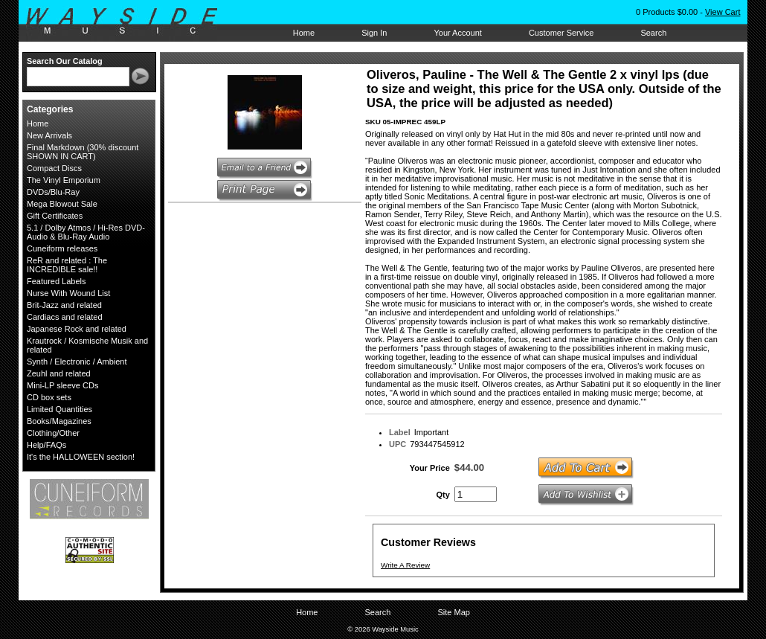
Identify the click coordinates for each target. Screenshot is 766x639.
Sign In (374, 32)
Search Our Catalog (65, 61)
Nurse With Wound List (68, 293)
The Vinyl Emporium (63, 180)
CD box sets (49, 397)
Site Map (453, 612)
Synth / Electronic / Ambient (77, 361)
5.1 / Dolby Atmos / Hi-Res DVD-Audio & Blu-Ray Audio (86, 232)
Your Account (457, 32)
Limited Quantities (59, 409)
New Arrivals (49, 135)
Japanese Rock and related (76, 328)
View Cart (722, 11)
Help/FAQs (46, 444)
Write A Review (405, 565)
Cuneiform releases (62, 248)
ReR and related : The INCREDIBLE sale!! (67, 265)
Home (304, 32)
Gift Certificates (55, 215)
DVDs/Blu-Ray (53, 191)
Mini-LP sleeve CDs (62, 385)
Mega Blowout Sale (62, 203)
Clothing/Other (53, 432)
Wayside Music (129, 21)
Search (653, 32)
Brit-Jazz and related (64, 305)
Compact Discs (54, 168)
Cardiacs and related (65, 316)
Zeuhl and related (59, 373)
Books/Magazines (59, 421)
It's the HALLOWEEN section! (81, 456)
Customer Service (561, 32)
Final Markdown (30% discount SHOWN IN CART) (82, 152)
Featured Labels (56, 281)
